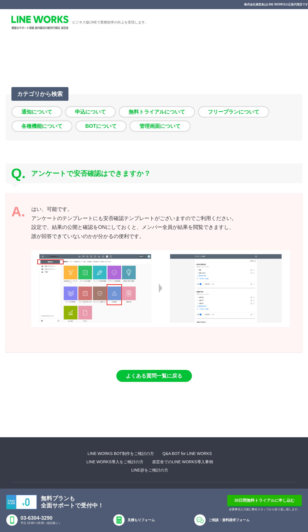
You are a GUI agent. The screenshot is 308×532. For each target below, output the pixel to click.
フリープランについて (233, 112)
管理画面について (160, 126)
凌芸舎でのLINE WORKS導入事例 (182, 462)
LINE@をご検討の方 (149, 470)
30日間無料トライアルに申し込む (264, 500)
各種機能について (41, 126)
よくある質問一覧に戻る (154, 376)
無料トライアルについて (157, 112)
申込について (90, 112)
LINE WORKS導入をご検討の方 (114, 462)
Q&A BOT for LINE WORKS (187, 453)
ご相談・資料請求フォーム (229, 520)
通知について (36, 112)
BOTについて (101, 126)
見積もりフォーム (141, 520)
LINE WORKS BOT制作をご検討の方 (121, 453)
